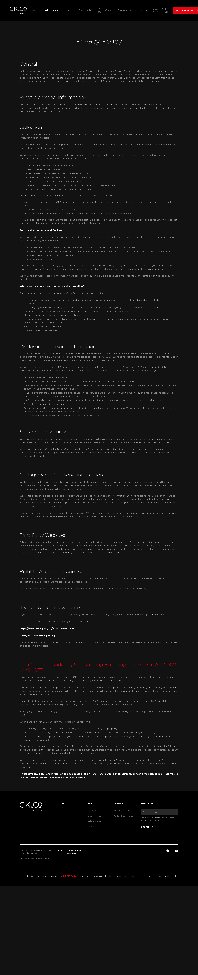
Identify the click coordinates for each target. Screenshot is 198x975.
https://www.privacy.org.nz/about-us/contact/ (47, 628)
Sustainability (124, 10)
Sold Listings (94, 821)
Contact (109, 10)
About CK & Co (121, 811)
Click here (70, 876)
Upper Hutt (165, 10)
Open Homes (94, 816)
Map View (92, 826)
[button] (36, 10)
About (70, 10)
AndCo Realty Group (124, 816)
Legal (59, 850)
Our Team (98, 10)
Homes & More (154, 10)
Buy (35, 10)
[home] (18, 10)
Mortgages (141, 10)
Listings (92, 811)
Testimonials (85, 10)
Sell (46, 10)
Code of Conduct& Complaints (74, 851)
